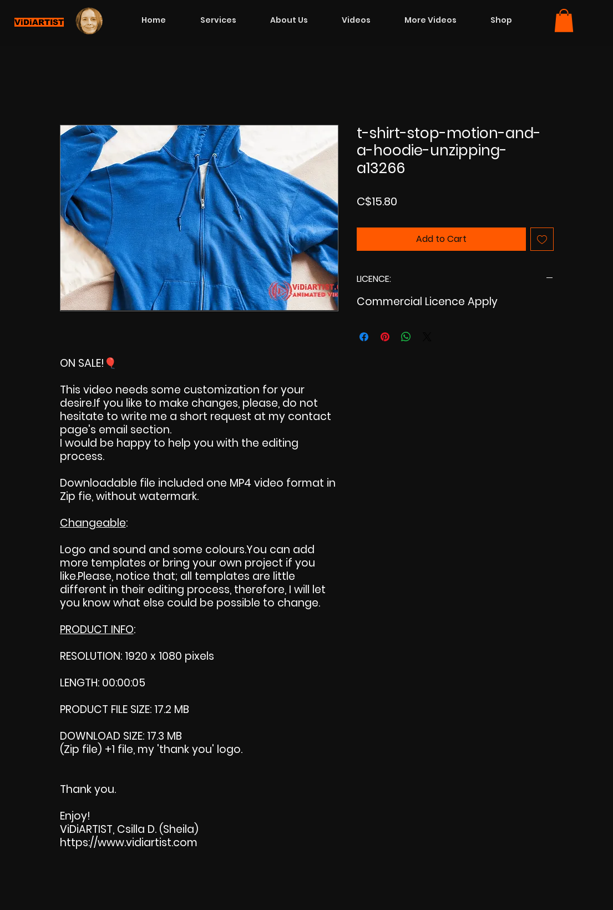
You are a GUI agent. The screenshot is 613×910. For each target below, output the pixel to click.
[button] (564, 20)
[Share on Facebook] (364, 336)
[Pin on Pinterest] (385, 336)
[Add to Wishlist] (542, 239)
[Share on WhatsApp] (406, 336)
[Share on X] (427, 336)
